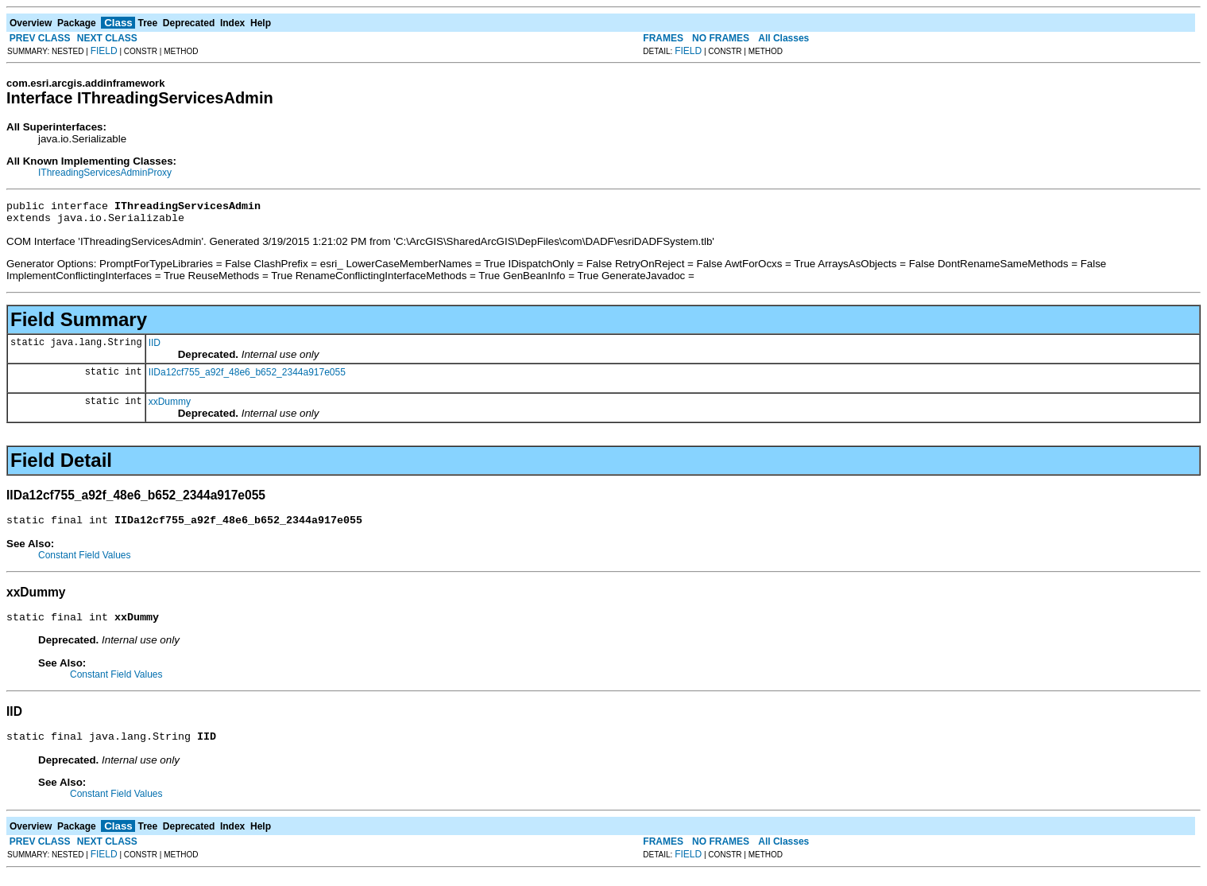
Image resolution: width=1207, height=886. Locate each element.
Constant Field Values (84, 562)
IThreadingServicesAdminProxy (105, 172)
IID (155, 347)
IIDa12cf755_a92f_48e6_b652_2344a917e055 (247, 377)
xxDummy (170, 406)
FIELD (104, 50)
